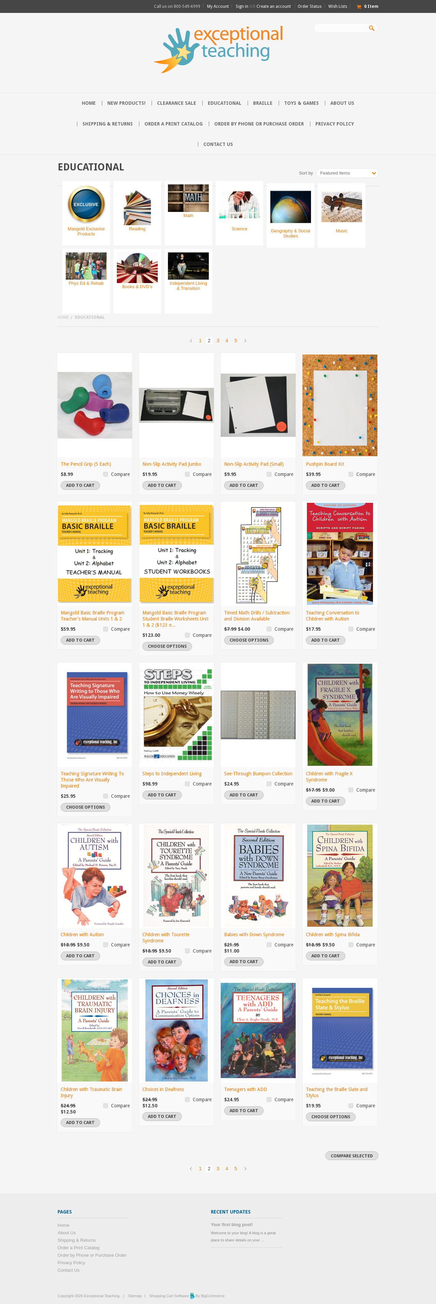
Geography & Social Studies (290, 233)
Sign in (242, 6)
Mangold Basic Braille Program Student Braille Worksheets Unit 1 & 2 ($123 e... (175, 619)
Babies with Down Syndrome (254, 934)
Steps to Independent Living (172, 773)
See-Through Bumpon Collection (258, 773)
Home (63, 317)
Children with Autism (82, 934)
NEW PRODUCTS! (126, 103)
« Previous (190, 340)
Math (188, 215)
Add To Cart (80, 485)
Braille (262, 103)
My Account (218, 6)
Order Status (310, 6)
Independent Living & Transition (188, 286)
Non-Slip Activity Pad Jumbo (171, 464)
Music (341, 230)
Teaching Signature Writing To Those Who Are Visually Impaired (92, 780)
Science (239, 228)
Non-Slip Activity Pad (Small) (254, 464)
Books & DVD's (137, 286)
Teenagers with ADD (245, 1089)
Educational (225, 103)
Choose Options (167, 646)
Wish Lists (337, 6)
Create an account (273, 6)
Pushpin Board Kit (325, 464)
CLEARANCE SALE (176, 103)
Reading (137, 228)
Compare (120, 474)
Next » (245, 340)
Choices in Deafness (163, 1089)
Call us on (177, 6)
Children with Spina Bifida (333, 934)
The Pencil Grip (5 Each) (86, 464)
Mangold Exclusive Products (86, 231)
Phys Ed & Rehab (86, 283)
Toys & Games (301, 103)
